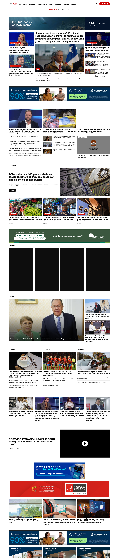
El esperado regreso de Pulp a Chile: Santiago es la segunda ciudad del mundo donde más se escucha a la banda (24, 381)
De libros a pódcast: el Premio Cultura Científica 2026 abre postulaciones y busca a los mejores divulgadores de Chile (93, 521)
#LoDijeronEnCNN (42, 4)
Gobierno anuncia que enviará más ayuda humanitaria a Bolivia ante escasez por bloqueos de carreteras (101, 64)
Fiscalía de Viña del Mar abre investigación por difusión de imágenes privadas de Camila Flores (64, 138)
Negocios (32, 4)
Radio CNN (105, 4)
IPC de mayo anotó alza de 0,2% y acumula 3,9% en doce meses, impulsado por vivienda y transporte (25, 219)
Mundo (25, 4)
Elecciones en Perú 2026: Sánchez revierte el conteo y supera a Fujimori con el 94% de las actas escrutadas (97, 338)
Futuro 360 (66, 4)
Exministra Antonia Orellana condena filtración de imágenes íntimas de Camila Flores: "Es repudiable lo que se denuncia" (102, 56)
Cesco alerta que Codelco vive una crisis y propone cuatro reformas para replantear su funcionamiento (92, 219)
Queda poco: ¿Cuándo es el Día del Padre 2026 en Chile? (91, 382)
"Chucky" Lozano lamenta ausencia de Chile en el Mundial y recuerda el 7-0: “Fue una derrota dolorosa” (58, 379)
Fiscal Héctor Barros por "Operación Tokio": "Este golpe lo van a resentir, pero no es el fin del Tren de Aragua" (21, 72)
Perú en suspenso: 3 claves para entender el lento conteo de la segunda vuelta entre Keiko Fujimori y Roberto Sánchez (59, 79)
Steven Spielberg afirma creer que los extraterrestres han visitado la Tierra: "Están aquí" (23, 386)
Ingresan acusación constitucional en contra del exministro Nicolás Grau (64, 150)
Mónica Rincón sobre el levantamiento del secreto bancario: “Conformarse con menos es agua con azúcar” (19, 49)
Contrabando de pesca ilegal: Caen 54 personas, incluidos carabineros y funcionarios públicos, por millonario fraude (59, 131)
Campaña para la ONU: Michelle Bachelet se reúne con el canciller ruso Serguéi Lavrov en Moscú (44, 339)
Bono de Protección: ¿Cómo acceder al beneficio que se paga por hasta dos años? (93, 377)
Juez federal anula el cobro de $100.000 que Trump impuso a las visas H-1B (97, 316)
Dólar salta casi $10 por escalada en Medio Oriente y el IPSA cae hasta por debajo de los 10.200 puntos (31, 177)
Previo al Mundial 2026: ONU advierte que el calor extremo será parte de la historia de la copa (59, 384)
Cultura (51, 4)
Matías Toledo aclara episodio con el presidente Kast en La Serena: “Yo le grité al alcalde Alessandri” (97, 49)
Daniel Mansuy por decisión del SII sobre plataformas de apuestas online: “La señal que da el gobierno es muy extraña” (25, 137)
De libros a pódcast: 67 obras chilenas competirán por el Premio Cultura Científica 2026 (24, 521)
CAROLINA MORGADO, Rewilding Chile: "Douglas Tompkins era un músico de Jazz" (32, 441)
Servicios (73, 4)
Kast (69, 10)
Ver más (12, 190)
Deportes (58, 4)
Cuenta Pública (62, 10)
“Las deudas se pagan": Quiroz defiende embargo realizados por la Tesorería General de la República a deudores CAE (59, 74)
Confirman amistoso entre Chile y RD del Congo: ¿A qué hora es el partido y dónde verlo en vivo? (57, 373)
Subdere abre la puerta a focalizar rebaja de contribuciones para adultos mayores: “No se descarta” (21, 414)
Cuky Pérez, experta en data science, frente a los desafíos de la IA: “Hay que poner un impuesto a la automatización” (72, 414)
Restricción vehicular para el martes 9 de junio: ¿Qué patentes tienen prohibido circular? (93, 373)
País (20, 4)
